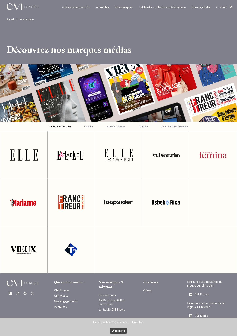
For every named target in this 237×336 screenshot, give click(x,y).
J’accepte (118, 331)
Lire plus (137, 322)
